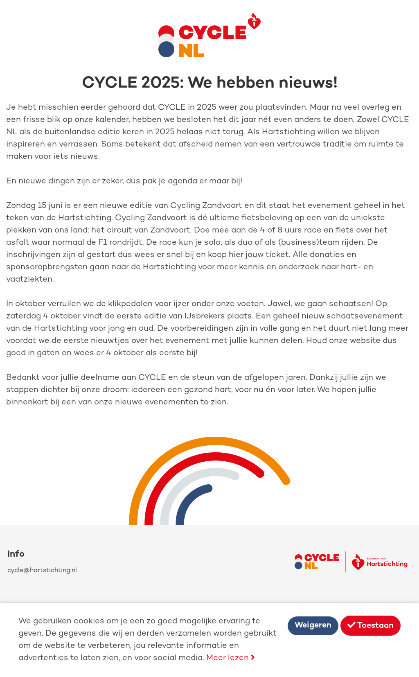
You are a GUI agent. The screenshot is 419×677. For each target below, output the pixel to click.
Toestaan (370, 625)
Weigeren (313, 625)
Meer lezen (230, 658)
